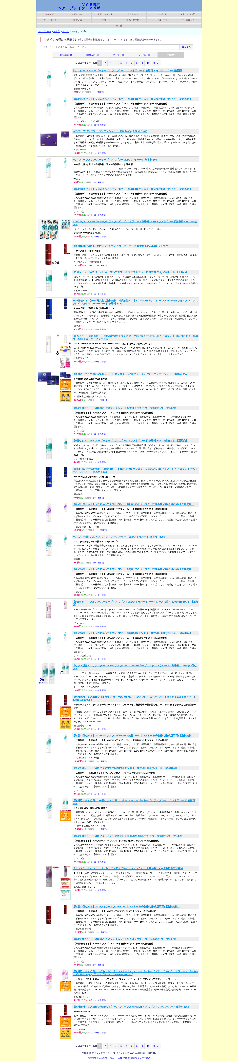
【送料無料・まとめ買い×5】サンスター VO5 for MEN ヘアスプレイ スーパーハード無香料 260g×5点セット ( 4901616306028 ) (134, 698)
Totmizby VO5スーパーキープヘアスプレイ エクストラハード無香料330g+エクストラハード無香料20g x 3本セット (135, 223)
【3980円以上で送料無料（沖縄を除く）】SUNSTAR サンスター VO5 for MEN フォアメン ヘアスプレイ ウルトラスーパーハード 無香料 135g (135, 470)
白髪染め (77, 20)
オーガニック (187, 20)
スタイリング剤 (187, 14)
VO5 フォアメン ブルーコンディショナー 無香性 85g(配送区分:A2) (110, 131)
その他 (119, 25)
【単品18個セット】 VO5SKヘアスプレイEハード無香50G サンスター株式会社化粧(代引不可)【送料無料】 (132, 188)
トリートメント (105, 14)
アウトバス (132, 14)
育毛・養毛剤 (132, 20)
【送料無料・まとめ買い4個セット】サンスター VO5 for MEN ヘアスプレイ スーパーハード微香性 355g (131, 1006)
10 (148, 63)
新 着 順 (118, 55)
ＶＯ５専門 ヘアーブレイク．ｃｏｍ (79, 6)
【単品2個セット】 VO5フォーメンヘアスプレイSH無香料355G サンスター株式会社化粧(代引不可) (128, 836)
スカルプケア (160, 14)
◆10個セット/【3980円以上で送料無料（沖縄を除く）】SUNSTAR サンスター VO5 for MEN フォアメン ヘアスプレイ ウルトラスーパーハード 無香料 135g (135, 302)
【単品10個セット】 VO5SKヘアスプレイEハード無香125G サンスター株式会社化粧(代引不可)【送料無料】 (133, 569)
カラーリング (50, 20)
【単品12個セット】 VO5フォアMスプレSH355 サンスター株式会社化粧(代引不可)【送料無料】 (126, 906)
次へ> (156, 63)
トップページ (44, 31)
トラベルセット (160, 20)
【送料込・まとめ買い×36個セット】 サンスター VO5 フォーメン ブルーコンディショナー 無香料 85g (130, 374)
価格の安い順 (66, 55)
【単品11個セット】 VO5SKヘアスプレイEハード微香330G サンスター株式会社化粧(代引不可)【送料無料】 (133, 504)
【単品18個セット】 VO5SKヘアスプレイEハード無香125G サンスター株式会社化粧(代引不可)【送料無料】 (133, 735)
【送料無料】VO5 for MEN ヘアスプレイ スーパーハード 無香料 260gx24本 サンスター (121, 246)
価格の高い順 (92, 55)
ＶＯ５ (65, 31)
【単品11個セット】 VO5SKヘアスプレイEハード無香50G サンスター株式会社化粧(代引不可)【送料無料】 (132, 98)
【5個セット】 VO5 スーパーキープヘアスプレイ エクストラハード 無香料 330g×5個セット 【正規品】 (130, 272)
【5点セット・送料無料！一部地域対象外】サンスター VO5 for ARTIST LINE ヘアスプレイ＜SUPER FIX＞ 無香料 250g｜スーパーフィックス (135, 337)
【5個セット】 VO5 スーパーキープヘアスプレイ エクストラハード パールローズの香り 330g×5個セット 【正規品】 (135, 603)
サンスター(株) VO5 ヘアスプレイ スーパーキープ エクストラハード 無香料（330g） (120, 536)
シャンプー (50, 14)
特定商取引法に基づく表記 (101, 1058)
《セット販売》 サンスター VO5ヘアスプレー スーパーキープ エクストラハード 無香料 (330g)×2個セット (135, 667)
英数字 (56, 31)
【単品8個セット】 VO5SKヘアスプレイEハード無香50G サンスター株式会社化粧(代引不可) (124, 408)
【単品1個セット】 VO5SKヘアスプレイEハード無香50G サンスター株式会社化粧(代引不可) (124, 938)
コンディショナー (77, 14)
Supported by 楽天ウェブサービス (134, 1058)
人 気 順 (144, 55)
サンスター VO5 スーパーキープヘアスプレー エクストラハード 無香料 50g (115, 159)
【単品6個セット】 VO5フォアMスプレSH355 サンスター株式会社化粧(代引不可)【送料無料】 (125, 768)
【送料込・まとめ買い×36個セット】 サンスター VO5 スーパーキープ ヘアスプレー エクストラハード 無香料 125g (134, 802)
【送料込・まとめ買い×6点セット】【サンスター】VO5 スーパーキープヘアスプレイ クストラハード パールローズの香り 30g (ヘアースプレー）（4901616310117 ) (135, 973)
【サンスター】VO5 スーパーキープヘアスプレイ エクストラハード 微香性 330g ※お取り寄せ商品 (128, 868)
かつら (105, 20)
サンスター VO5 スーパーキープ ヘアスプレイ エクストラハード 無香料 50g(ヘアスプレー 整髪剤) (127, 70)
